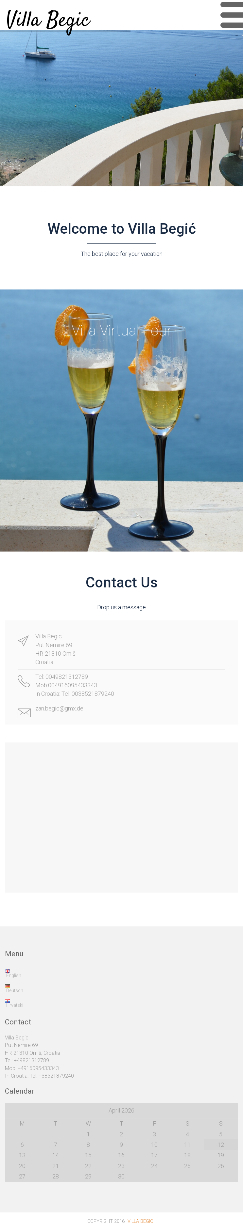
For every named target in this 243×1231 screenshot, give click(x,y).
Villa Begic (48, 15)
